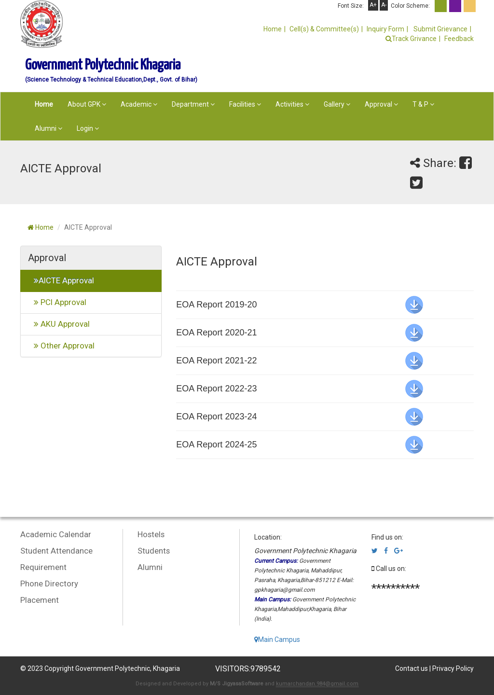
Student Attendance (56, 551)
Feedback (459, 38)
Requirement (43, 567)
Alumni (150, 567)
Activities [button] (292, 104)
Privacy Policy (453, 668)
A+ (373, 4)
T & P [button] (423, 104)
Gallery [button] (337, 104)
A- (383, 4)
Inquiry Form (385, 29)
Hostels (151, 534)
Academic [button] (139, 104)
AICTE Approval (61, 280)
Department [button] (193, 104)
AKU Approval (59, 324)
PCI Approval (57, 302)
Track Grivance (411, 38)
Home (272, 29)
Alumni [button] (48, 128)
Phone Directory (49, 583)
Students (153, 551)
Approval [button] (381, 104)
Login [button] (88, 128)
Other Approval (61, 345)
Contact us (411, 668)
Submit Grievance (439, 29)
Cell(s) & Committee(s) (324, 29)
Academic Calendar (55, 534)
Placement (39, 600)
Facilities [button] (245, 104)
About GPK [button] (87, 104)
